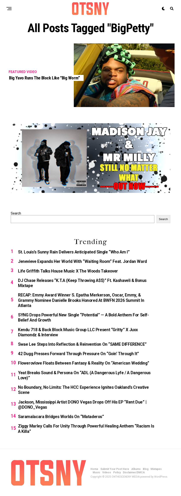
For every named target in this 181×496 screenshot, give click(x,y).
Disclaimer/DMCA (134, 476)
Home (94, 472)
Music (96, 476)
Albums (136, 472)
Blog (145, 472)
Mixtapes (156, 472)
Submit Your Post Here (114, 472)
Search (16, 213)
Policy (117, 476)
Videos (106, 476)
